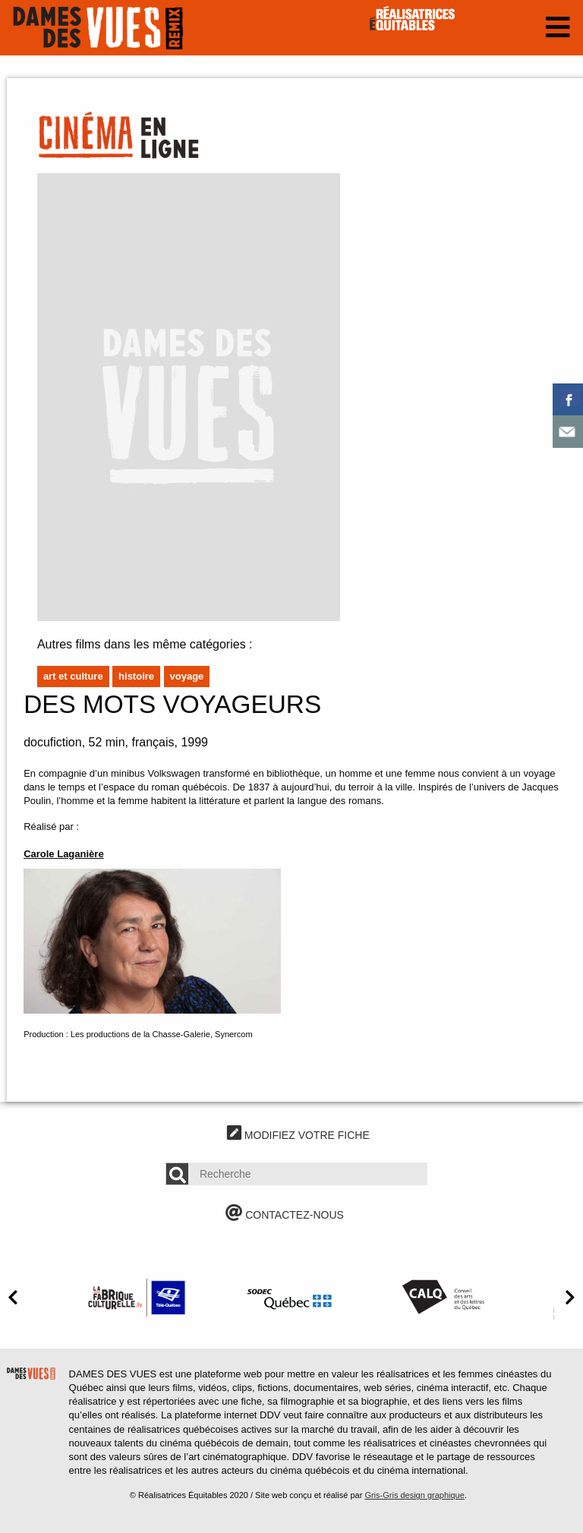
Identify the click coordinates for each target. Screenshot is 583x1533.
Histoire (136, 676)
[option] (136, 1297)
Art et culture (73, 676)
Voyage (187, 676)
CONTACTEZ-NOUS (284, 1215)
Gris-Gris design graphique (414, 1495)
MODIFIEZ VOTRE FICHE (298, 1135)
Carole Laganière (64, 854)
